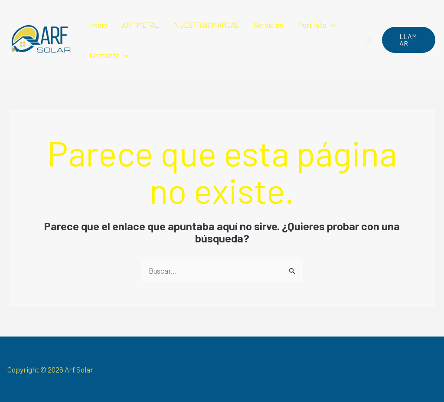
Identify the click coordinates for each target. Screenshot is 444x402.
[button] (408, 40)
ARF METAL (140, 24)
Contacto (109, 55)
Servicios (268, 24)
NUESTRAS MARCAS (206, 24)
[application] (330, 25)
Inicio (98, 24)
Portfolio (316, 25)
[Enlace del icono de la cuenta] (369, 40)
